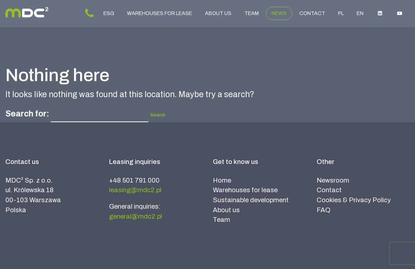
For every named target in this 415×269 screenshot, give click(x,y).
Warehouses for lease (159, 13)
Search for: (27, 113)
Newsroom (333, 180)
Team (251, 13)
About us (218, 13)
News (279, 13)
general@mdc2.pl (135, 216)
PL (341, 13)
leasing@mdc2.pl (135, 190)
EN (360, 13)
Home (222, 180)
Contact (312, 13)
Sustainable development (251, 200)
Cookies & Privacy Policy (354, 200)
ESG (108, 13)
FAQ (324, 210)
